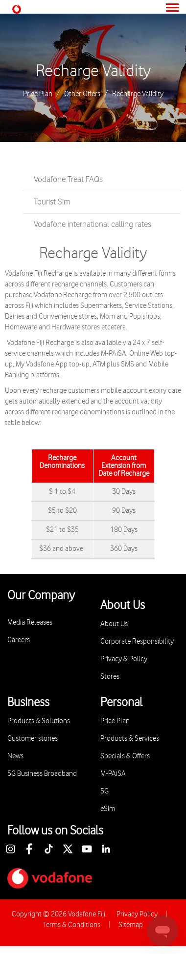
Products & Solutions (38, 721)
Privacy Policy (137, 914)
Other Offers (82, 94)
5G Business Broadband (42, 774)
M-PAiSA (113, 774)
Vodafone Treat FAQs (68, 179)
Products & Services (129, 738)
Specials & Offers (125, 756)
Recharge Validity (93, 71)
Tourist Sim (52, 202)
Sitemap (130, 925)
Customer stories (32, 738)
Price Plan (37, 94)
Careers (18, 640)
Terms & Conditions (71, 925)
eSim (107, 809)
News (15, 756)
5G (104, 791)
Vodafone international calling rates (92, 224)
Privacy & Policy (123, 659)
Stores (109, 676)
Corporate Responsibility (137, 641)
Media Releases (29, 622)
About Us (114, 624)
